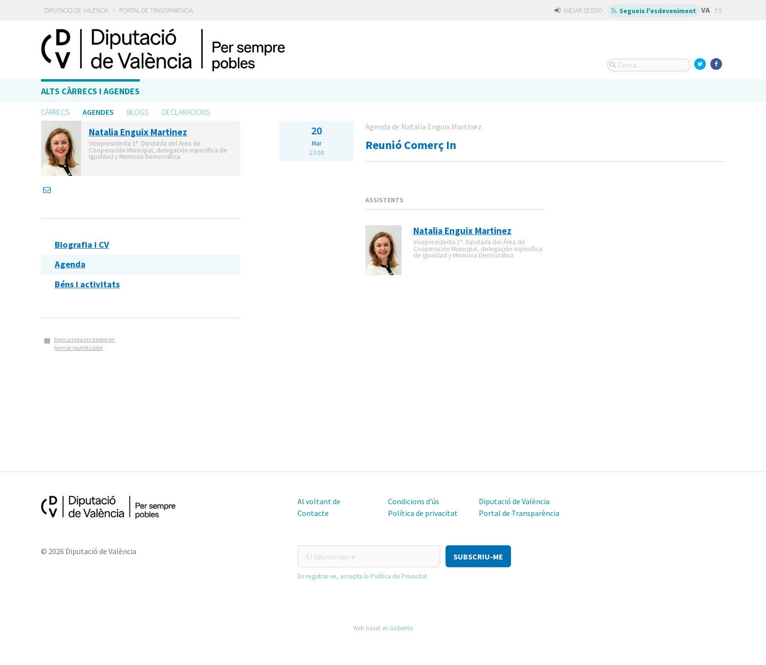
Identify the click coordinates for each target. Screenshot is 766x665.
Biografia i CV (82, 244)
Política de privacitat (423, 513)
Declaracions (186, 112)
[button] (478, 556)
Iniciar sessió (578, 10)
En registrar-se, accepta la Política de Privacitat (362, 576)
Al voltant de (319, 501)
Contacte (313, 513)
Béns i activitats (87, 284)
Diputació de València (76, 10)
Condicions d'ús (413, 501)
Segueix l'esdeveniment (654, 10)
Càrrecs (55, 112)
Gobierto (401, 628)
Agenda (70, 264)
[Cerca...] (648, 65)
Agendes (98, 112)
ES (718, 10)
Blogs (138, 112)
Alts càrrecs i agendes (90, 91)
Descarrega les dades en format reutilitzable (84, 343)
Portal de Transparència (156, 10)
